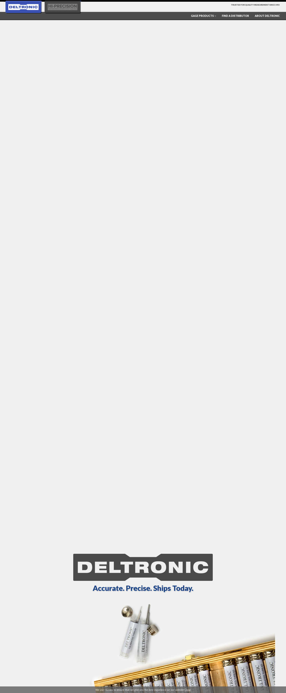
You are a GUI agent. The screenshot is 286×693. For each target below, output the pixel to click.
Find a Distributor (235, 15)
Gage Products (203, 15)
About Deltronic (267, 15)
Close (188, 690)
